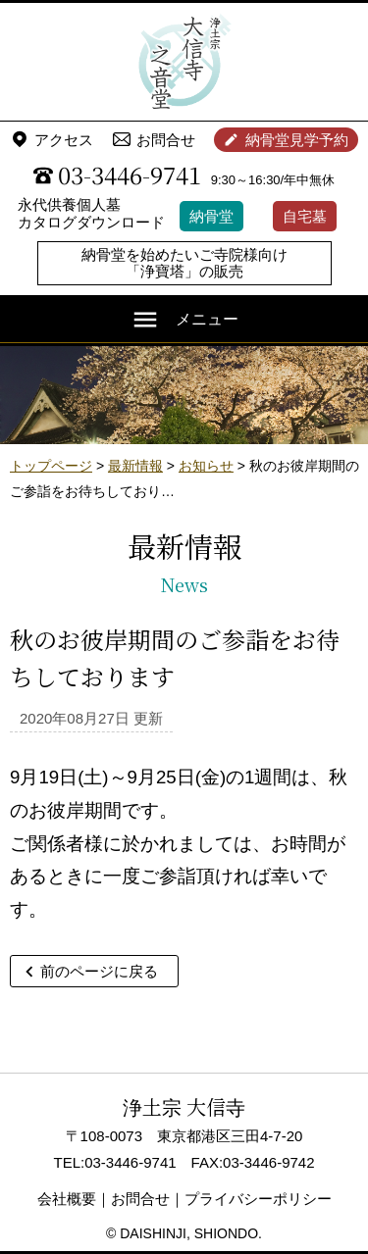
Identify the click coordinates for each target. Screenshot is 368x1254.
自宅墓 (305, 216)
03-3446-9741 (129, 174)
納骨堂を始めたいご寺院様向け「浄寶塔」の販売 (184, 262)
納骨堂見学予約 (296, 139)
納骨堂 (211, 216)
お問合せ (165, 139)
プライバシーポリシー (258, 1198)
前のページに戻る (99, 971)
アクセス (63, 139)
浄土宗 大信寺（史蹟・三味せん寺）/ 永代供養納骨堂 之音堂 (184, 62)
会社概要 (66, 1198)
